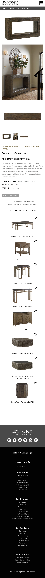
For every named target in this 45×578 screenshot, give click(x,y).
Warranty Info (22, 538)
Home (3, 8)
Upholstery (22, 533)
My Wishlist (23, 490)
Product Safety (23, 511)
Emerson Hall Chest (22, 330)
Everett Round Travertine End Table (22, 402)
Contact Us (22, 504)
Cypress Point (12, 8)
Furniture (22, 531)
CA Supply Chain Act (23, 516)
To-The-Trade (22, 480)
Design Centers (22, 482)
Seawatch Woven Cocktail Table (22, 353)
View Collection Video (29, 204)
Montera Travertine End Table (22, 283)
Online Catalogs (22, 475)
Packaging (22, 543)
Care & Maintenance (22, 540)
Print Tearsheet (16, 201)
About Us (22, 502)
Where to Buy (29, 201)
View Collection (13, 204)
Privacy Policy (22, 507)
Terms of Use (22, 509)
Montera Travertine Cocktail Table (22, 236)
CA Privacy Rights (22, 514)
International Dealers (22, 560)
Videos (22, 478)
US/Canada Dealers (22, 557)
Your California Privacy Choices (22, 519)
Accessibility (22, 545)
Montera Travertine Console (22, 306)
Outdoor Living (22, 536)
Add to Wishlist (11, 195)
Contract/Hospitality (23, 485)
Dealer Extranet (22, 562)
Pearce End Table (22, 260)
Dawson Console (23, 8)
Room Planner (22, 487)
